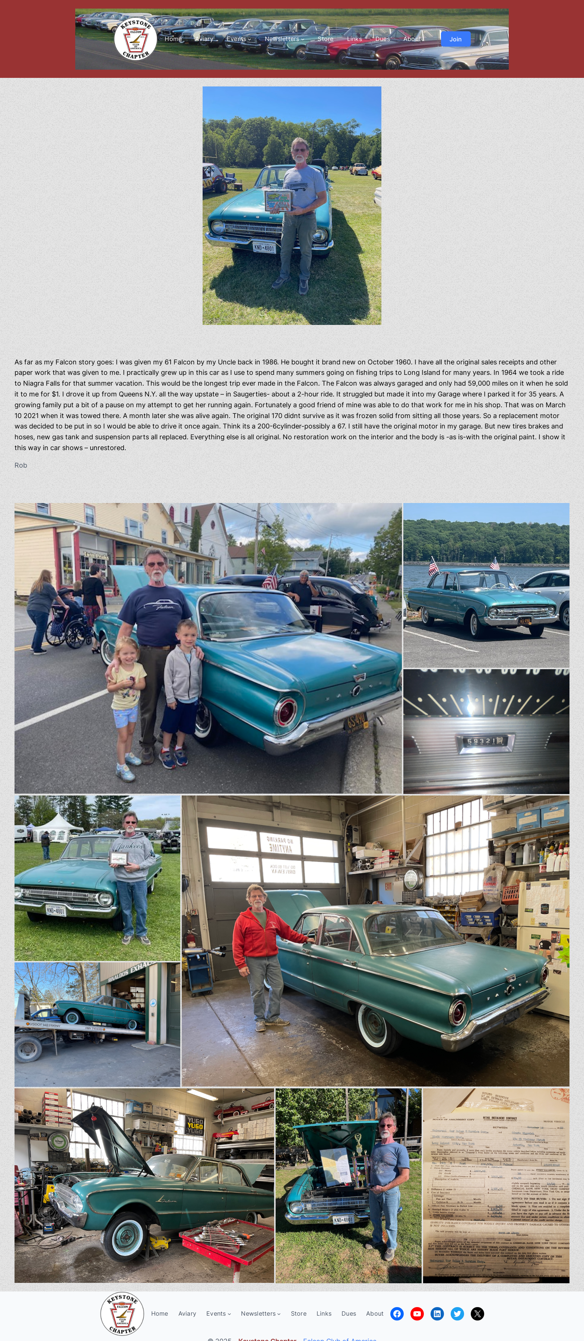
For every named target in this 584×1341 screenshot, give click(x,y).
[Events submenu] (249, 39)
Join (456, 39)
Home (173, 38)
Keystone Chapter (267, 1336)
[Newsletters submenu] (303, 39)
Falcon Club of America (340, 1336)
